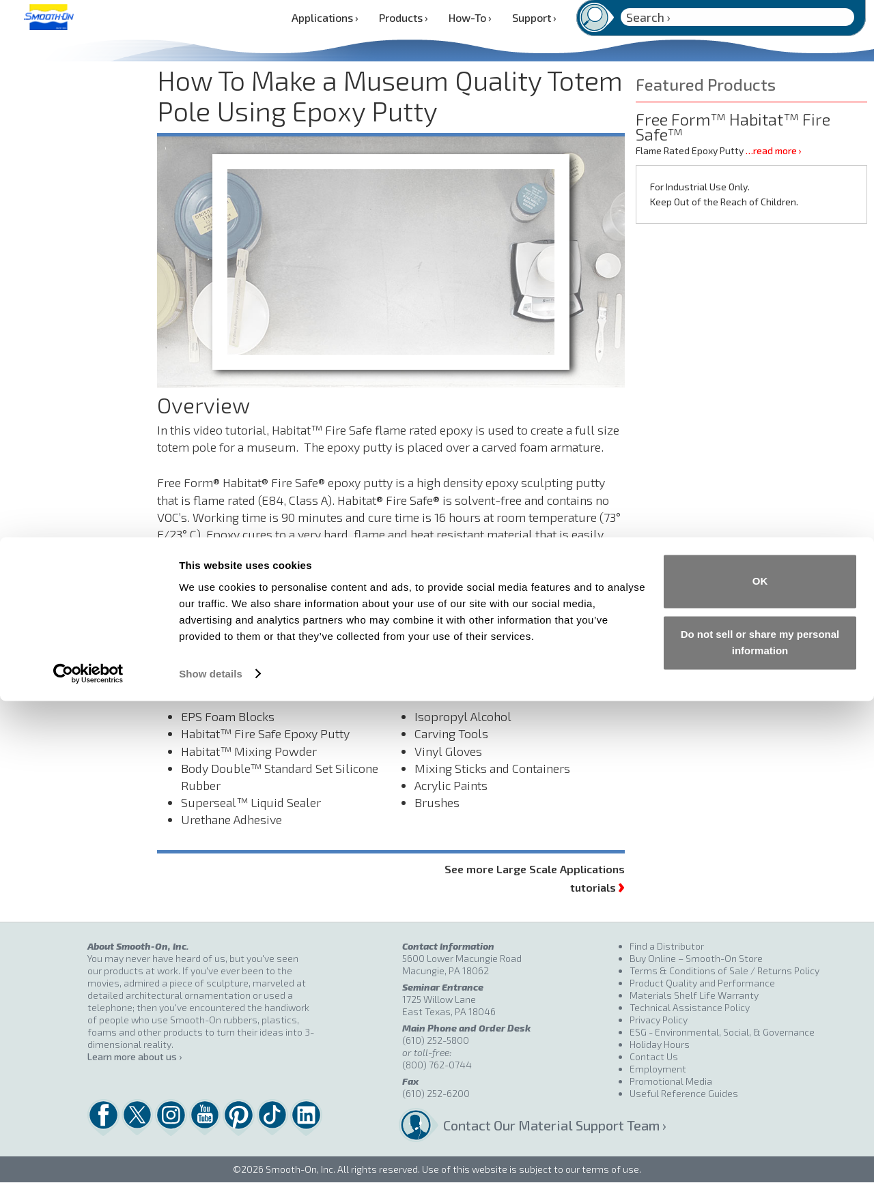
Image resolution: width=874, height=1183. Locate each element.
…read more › (773, 150)
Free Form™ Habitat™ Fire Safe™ (733, 126)
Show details (210, 1156)
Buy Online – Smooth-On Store (696, 958)
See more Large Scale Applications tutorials (535, 878)
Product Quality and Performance (702, 983)
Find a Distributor (667, 946)
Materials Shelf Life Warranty (694, 995)
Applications (325, 17)
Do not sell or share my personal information (760, 1125)
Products (403, 17)
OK (760, 1064)
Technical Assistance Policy (690, 1007)
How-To (470, 17)
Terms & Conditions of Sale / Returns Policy (724, 970)
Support (534, 17)
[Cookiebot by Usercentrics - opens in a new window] (88, 1156)
